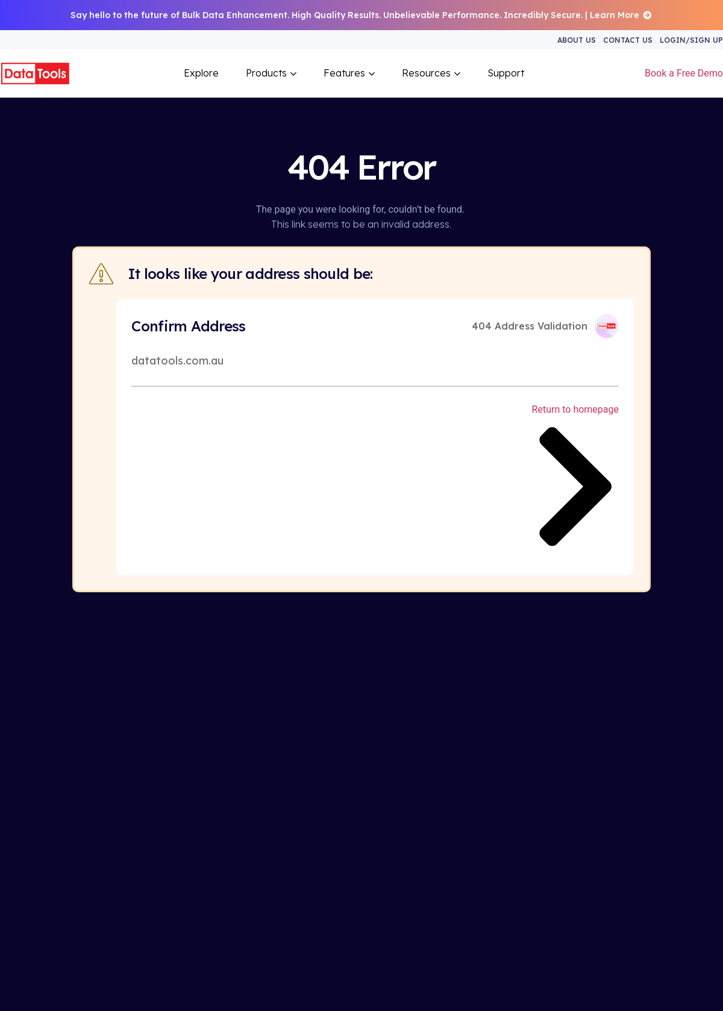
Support (505, 73)
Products (271, 73)
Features (349, 73)
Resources (431, 73)
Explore (201, 73)
